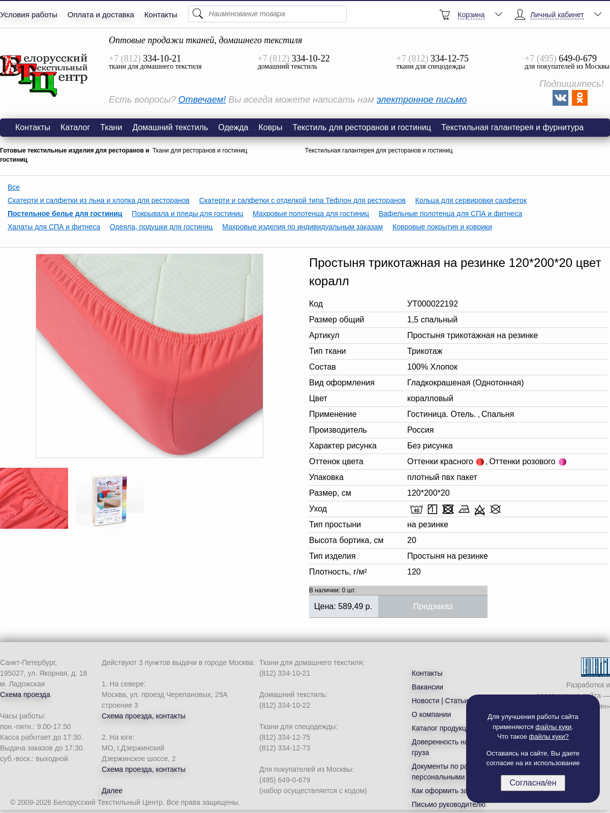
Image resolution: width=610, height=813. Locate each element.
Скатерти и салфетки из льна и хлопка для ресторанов (99, 200)
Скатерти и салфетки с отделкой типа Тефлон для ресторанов (302, 200)
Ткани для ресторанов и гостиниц (199, 150)
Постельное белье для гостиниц (65, 213)
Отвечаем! (202, 100)
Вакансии (427, 687)
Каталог (75, 127)
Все (14, 187)
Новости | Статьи (440, 701)
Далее (112, 791)
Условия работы (28, 14)
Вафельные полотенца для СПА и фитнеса (450, 213)
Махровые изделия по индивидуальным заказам (302, 227)
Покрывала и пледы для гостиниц (187, 213)
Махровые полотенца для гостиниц (311, 213)
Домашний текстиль (170, 127)
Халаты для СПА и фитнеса (54, 227)
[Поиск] (267, 14)
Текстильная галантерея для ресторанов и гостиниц (378, 150)
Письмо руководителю (448, 804)
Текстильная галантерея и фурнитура (512, 127)
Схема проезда (25, 694)
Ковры (270, 127)
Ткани (111, 127)
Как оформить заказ (445, 791)
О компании (431, 714)
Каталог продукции (443, 728)
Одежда (233, 127)
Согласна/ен (532, 782)
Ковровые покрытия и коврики (442, 227)
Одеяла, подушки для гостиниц (161, 227)
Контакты (160, 14)
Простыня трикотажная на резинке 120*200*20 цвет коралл (44, 76)
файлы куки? (549, 736)
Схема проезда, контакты (144, 716)
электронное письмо (422, 100)
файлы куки (553, 727)
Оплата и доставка (101, 14)
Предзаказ (433, 606)
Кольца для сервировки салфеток (471, 200)
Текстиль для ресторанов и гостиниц (362, 127)
